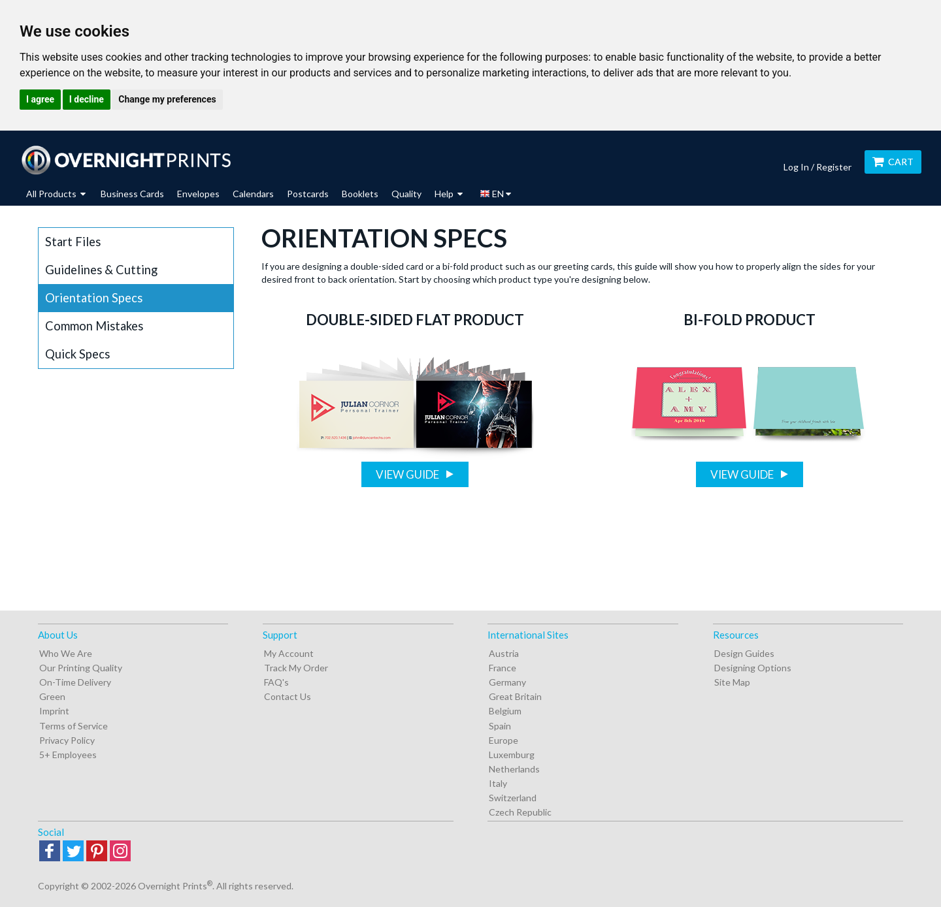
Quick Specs (77, 354)
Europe (503, 740)
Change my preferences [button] (167, 99)
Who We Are (65, 653)
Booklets (360, 193)
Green (52, 696)
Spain (500, 725)
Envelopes (198, 193)
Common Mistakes (94, 326)
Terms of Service (73, 725)
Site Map (732, 682)
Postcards (308, 193)
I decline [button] (86, 99)
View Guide (408, 474)
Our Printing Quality (80, 667)
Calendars (253, 193)
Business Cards (132, 193)
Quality (406, 193)
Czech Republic (520, 812)
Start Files (73, 241)
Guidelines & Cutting (101, 270)
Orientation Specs (93, 298)
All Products (56, 193)
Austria (504, 653)
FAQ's (276, 682)
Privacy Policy (67, 740)
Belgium (505, 710)
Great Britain (515, 696)
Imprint (54, 710)
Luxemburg (512, 754)
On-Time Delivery (75, 682)
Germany (507, 682)
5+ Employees (68, 754)
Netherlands (514, 768)
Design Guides (744, 653)
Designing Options (752, 667)
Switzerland (513, 797)
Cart (893, 161)
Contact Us (287, 696)
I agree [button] (40, 99)
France (502, 667)
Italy (498, 783)
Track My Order (296, 667)
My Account (289, 653)
